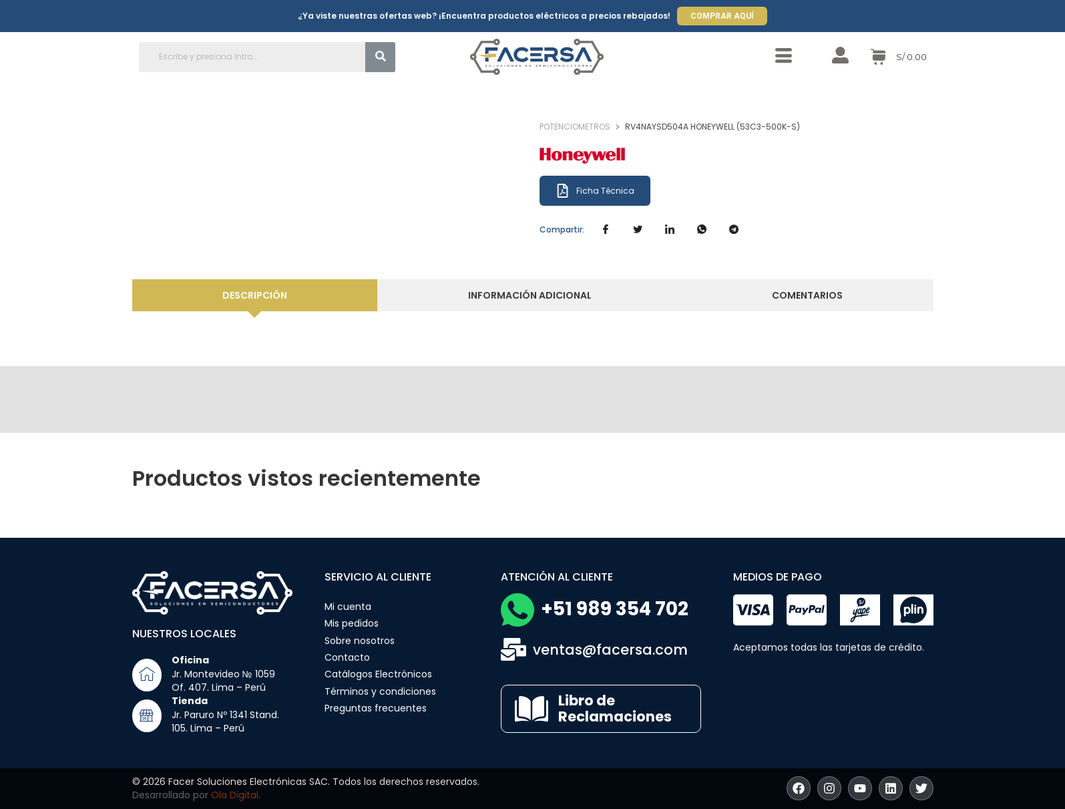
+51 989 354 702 (614, 609)
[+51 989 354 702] (517, 610)
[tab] (271, 296)
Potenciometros (607, 126)
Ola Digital (234, 795)
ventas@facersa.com (610, 649)
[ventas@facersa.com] (513, 649)
